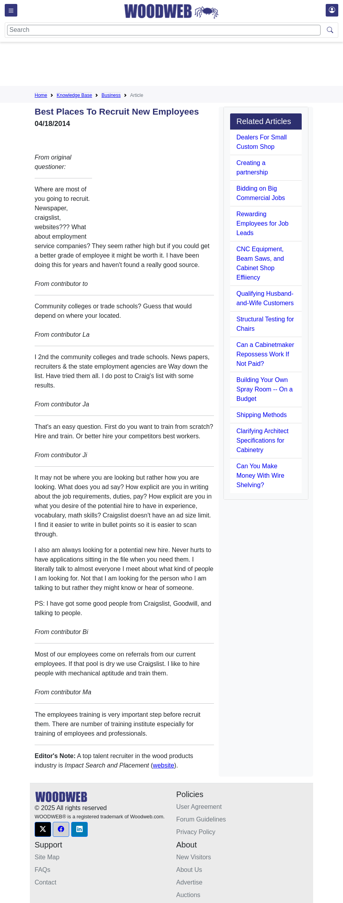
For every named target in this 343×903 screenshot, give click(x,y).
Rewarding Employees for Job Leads (262, 223)
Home (41, 95)
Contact (45, 882)
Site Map (47, 857)
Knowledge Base (74, 95)
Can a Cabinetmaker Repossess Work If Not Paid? (265, 354)
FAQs (42, 869)
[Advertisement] (178, 65)
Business (111, 95)
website (163, 765)
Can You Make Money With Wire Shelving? (260, 475)
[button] (43, 829)
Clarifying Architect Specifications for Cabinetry (262, 440)
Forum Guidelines (201, 819)
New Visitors (193, 857)
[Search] (164, 30)
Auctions (188, 895)
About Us (189, 869)
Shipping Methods (261, 415)
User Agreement (199, 806)
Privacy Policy (196, 832)
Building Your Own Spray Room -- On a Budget (264, 389)
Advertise (189, 882)
